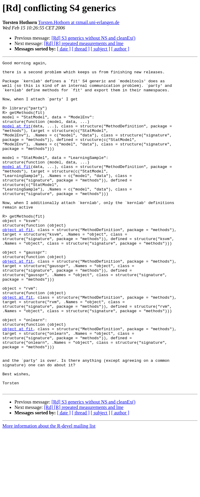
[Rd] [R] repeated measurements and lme (83, 43)
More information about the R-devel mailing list (48, 491)
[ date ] (64, 48)
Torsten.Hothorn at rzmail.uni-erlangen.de (78, 22)
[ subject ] (100, 48)
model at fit (16, 139)
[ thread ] (81, 48)
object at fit (17, 264)
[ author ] (120, 48)
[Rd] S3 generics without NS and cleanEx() (93, 38)
